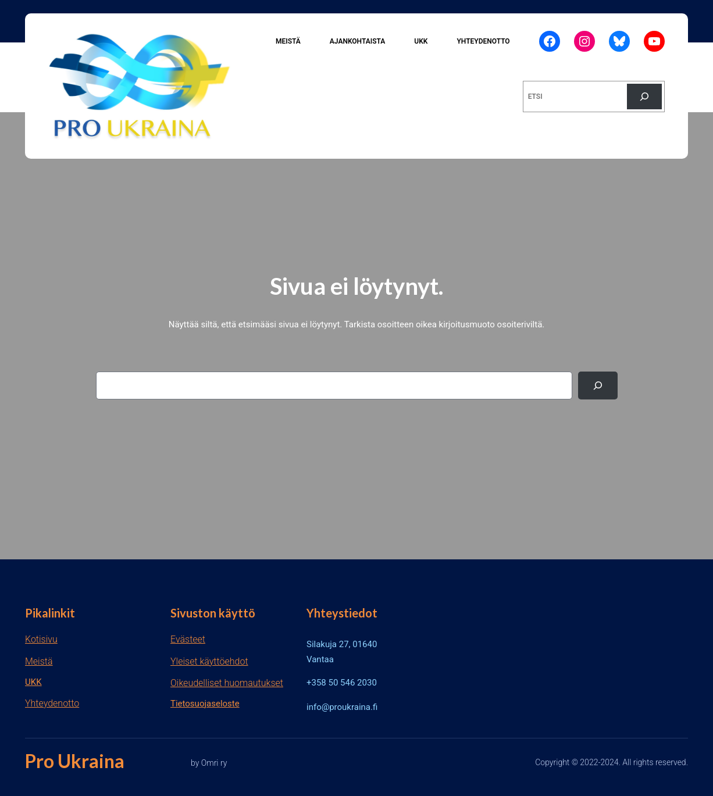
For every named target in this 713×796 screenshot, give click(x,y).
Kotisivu (41, 639)
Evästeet (187, 639)
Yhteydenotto (52, 703)
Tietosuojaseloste (205, 703)
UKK (33, 682)
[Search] (598, 385)
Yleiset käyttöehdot (209, 661)
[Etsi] (644, 96)
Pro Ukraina (74, 760)
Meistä (39, 661)
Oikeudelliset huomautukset (226, 682)
